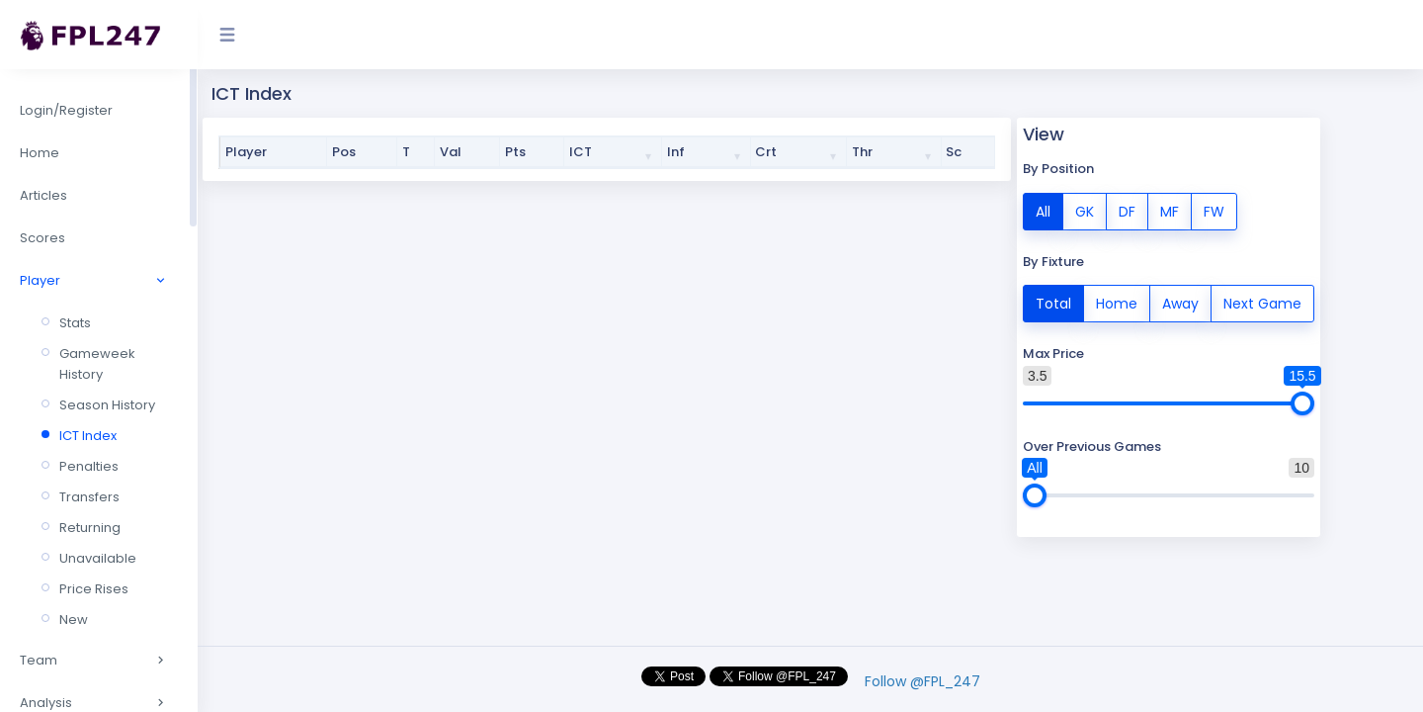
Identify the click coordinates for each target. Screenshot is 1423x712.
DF (1127, 211)
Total (1053, 302)
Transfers (89, 497)
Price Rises (93, 588)
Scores (42, 237)
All (1043, 211)
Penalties (89, 466)
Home (39, 152)
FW (1214, 211)
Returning (90, 527)
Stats (75, 322)
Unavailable (97, 558)
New (73, 619)
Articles (43, 195)
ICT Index (88, 435)
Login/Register (66, 110)
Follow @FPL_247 (922, 681)
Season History (107, 405)
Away (1180, 302)
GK (1084, 211)
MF (1169, 211)
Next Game (1262, 302)
